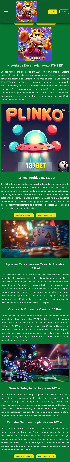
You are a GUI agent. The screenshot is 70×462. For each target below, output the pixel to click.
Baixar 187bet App (47, 216)
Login (51, 11)
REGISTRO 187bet (23, 216)
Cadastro (64, 11)
